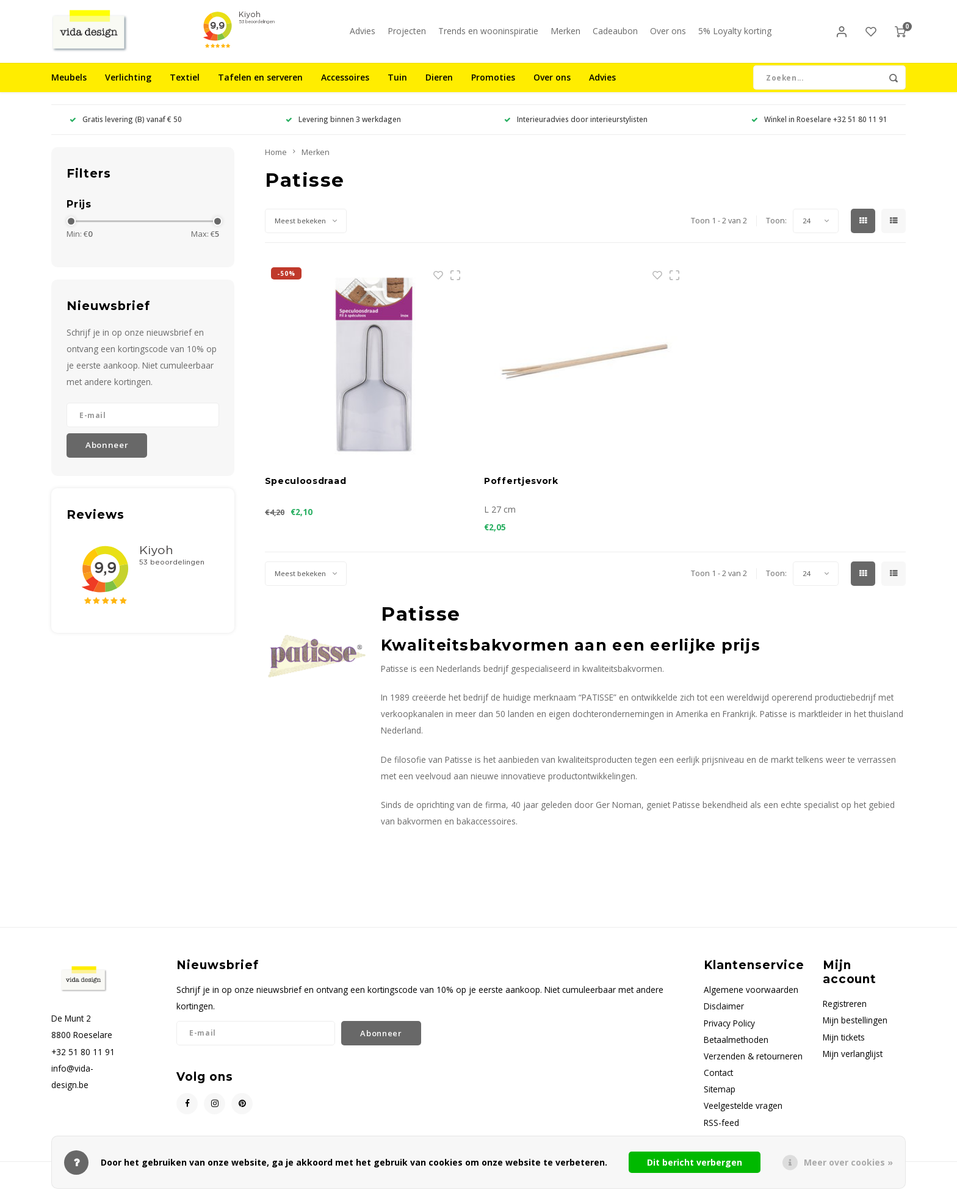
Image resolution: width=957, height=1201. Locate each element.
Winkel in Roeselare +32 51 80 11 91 (819, 130)
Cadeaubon (615, 36)
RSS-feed (721, 1133)
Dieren (439, 88)
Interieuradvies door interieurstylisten (576, 130)
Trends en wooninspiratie (488, 36)
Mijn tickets (844, 1047)
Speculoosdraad (306, 491)
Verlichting (128, 88)
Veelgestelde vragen (743, 1116)
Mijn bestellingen (855, 1031)
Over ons (668, 36)
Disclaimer (724, 1017)
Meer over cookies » (848, 1162)
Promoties (493, 88)
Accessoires (345, 88)
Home (276, 162)
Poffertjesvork (521, 491)
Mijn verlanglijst (853, 1064)
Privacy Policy (729, 1033)
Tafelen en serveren (260, 88)
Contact (718, 1083)
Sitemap (719, 1100)
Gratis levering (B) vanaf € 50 (126, 130)
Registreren (845, 1014)
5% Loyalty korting (734, 36)
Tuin (397, 88)
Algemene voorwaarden (751, 1000)
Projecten (407, 36)
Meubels (69, 88)
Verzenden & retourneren (753, 1066)
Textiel (185, 88)
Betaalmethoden (736, 1050)
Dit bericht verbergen (694, 1162)
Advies (362, 36)
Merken (565, 36)
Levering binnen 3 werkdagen (343, 130)
